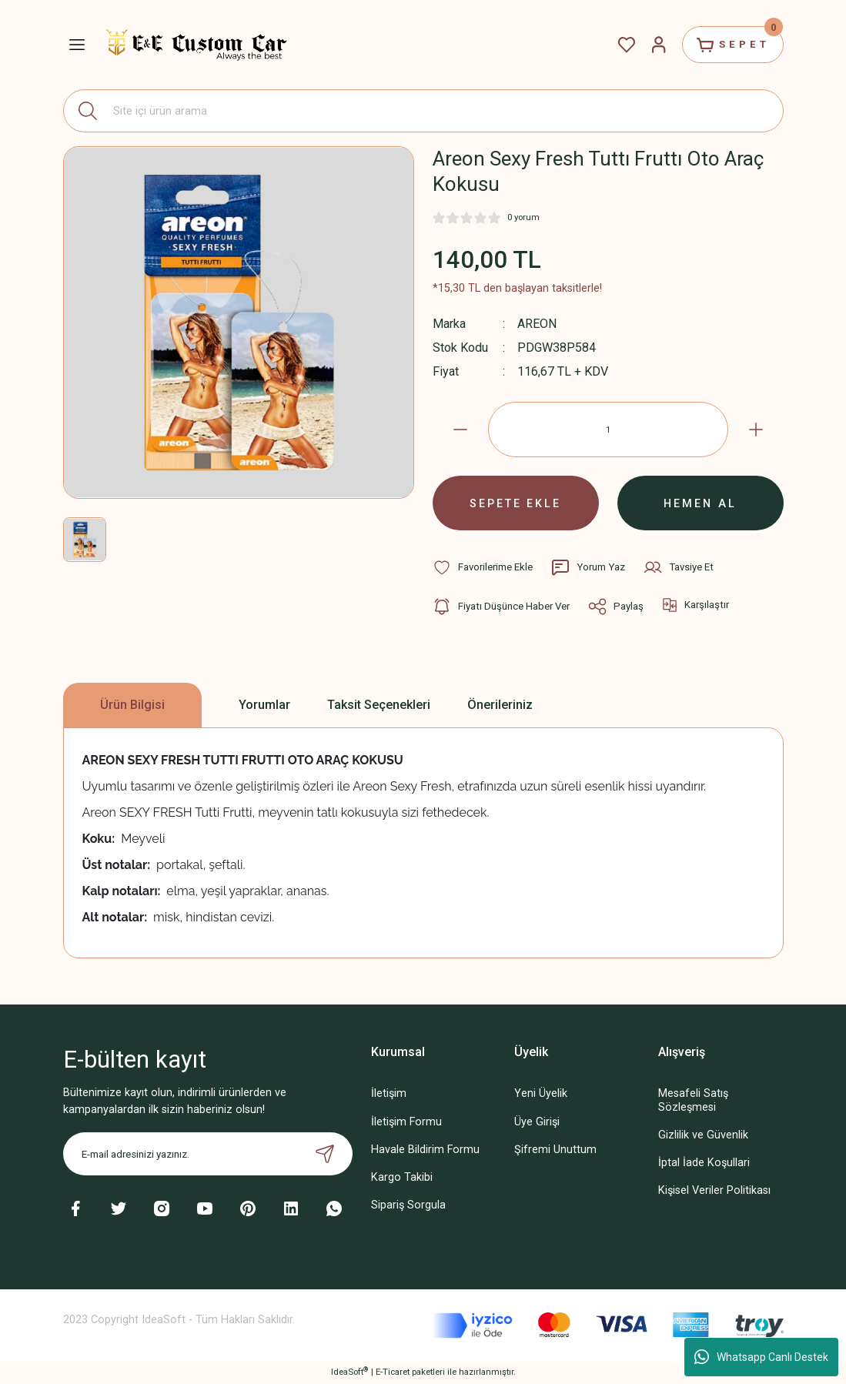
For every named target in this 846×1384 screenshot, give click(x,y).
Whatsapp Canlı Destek (761, 1357)
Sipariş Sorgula (408, 1205)
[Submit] (325, 1155)
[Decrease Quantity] (460, 429)
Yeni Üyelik (540, 1095)
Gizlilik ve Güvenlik (703, 1135)
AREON (537, 323)
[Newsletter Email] (208, 1155)
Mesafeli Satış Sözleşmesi (693, 1101)
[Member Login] (657, 44)
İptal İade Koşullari (704, 1163)
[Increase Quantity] (756, 429)
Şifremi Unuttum (555, 1150)
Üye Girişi (537, 1122)
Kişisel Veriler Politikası (714, 1191)
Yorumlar (264, 705)
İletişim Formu (406, 1122)
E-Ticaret (393, 1373)
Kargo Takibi (402, 1178)
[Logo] (196, 44)
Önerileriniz (500, 705)
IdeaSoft (349, 1373)
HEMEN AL (700, 503)
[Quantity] (608, 429)
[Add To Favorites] (483, 568)
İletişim (388, 1095)
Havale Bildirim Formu (425, 1150)
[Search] (423, 110)
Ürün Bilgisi (132, 705)
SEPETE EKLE (516, 503)
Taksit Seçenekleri (378, 705)
